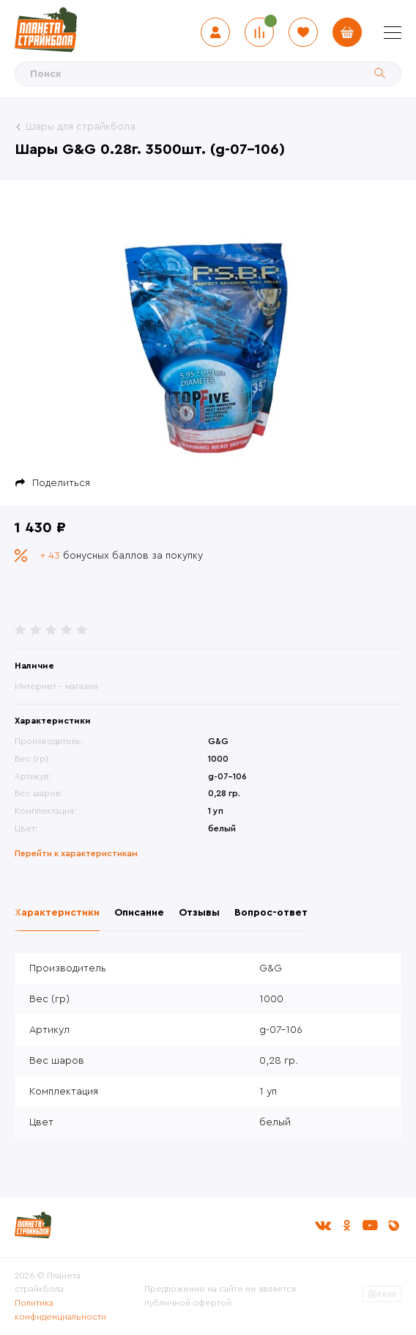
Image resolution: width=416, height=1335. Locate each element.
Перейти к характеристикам (76, 853)
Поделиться (61, 483)
